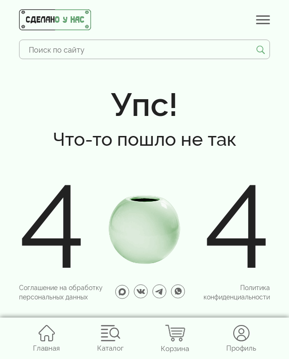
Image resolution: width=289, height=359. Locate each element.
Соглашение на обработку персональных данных (61, 292)
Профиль (241, 338)
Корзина (175, 338)
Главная (46, 338)
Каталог (110, 338)
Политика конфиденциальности (237, 292)
